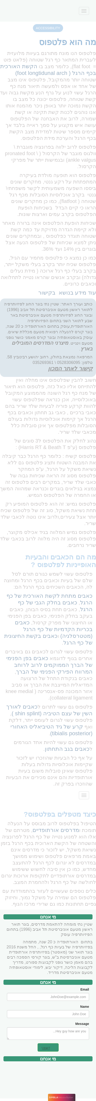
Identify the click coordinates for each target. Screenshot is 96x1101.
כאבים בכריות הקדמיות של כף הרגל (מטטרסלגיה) (54, 629)
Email (84, 989)
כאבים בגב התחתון (67, 749)
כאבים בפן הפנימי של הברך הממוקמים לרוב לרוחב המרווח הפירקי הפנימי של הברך (49, 665)
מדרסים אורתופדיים (55, 830)
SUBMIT (46, 1048)
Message (82, 1024)
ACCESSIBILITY (48, 28)
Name (84, 1006)
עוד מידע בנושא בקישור (67, 292)
